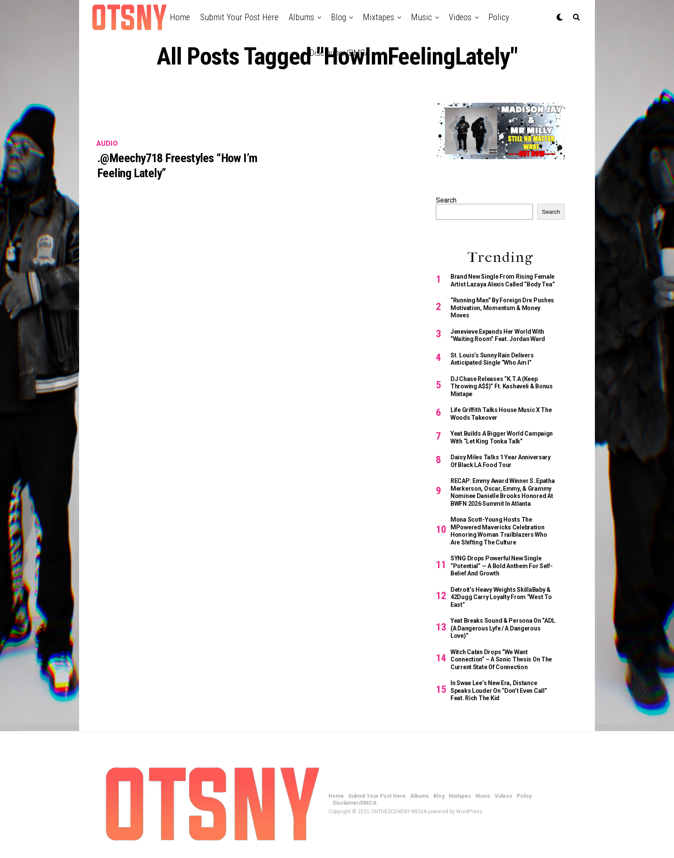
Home (180, 17)
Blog (338, 17)
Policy (498, 17)
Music (421, 17)
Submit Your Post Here (239, 17)
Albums (301, 17)
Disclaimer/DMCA (339, 53)
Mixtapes (378, 17)
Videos (460, 17)
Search (446, 200)
